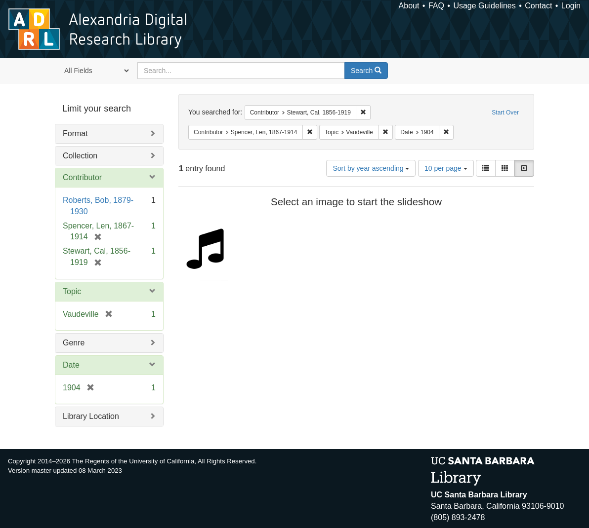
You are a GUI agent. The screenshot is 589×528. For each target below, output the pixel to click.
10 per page (445, 168)
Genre (73, 343)
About (409, 5)
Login (571, 5)
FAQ (436, 5)
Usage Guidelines (484, 5)
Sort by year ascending (371, 168)
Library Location (91, 416)
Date (71, 365)
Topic (72, 291)
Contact (538, 5)
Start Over (505, 112)
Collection (80, 155)
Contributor (82, 177)
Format (75, 133)
